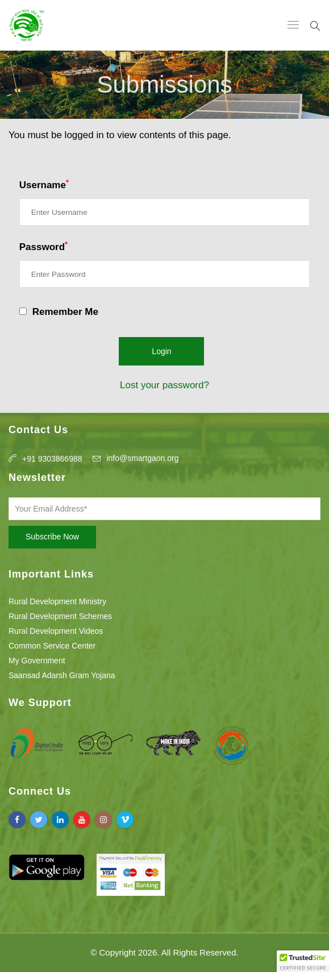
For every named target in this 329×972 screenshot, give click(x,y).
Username (44, 184)
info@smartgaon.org (142, 458)
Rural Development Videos (56, 630)
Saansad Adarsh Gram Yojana (62, 675)
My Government (37, 660)
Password (43, 246)
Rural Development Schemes (60, 616)
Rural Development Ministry (57, 601)
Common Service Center (52, 645)
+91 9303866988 (52, 458)
